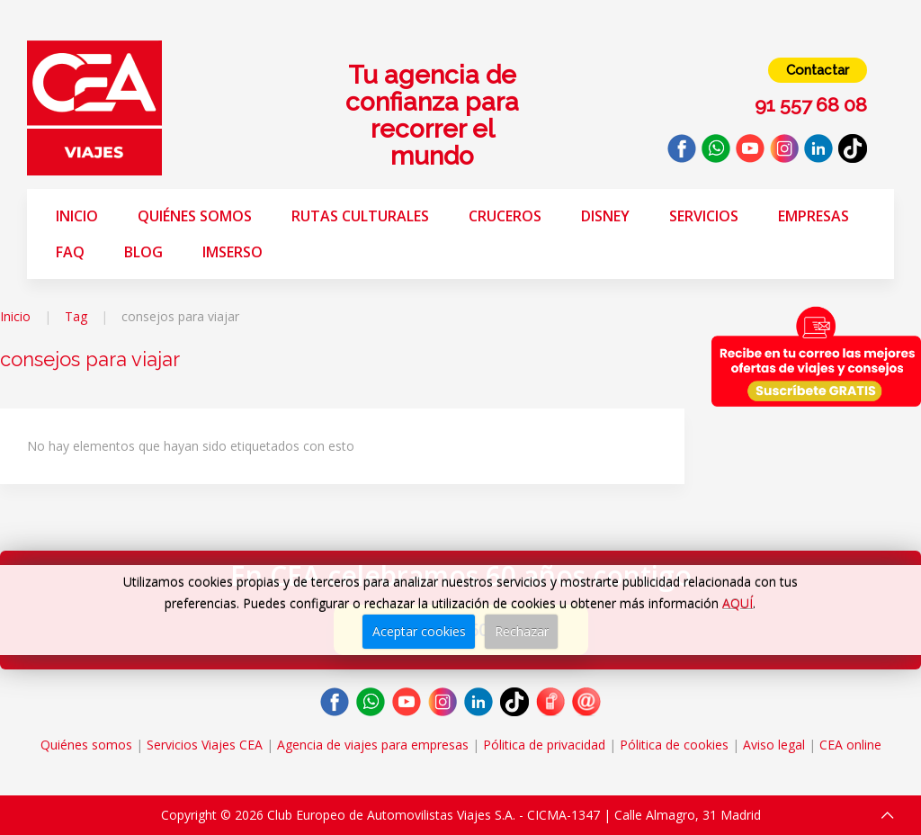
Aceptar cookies (419, 631)
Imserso (232, 252)
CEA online (850, 744)
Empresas (813, 216)
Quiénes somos (195, 216)
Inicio (77, 216)
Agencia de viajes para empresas (373, 744)
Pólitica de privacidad (544, 744)
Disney (605, 216)
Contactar (817, 70)
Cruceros (505, 216)
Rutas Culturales (360, 216)
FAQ (70, 252)
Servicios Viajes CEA (205, 744)
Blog (143, 252)
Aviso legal (774, 744)
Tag (76, 316)
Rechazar (522, 631)
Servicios (703, 216)
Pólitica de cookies (674, 744)
